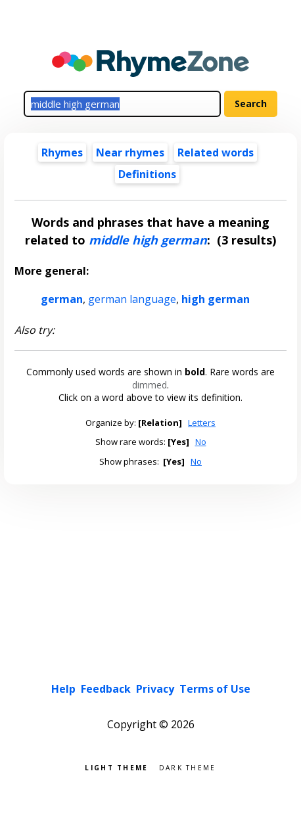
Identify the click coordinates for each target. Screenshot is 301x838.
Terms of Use (214, 689)
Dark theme (187, 766)
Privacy (155, 689)
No (200, 442)
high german (215, 299)
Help (63, 689)
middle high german (148, 240)
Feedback (106, 689)
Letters (202, 423)
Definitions (147, 174)
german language (132, 299)
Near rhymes (130, 152)
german (62, 299)
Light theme (116, 766)
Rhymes (62, 152)
